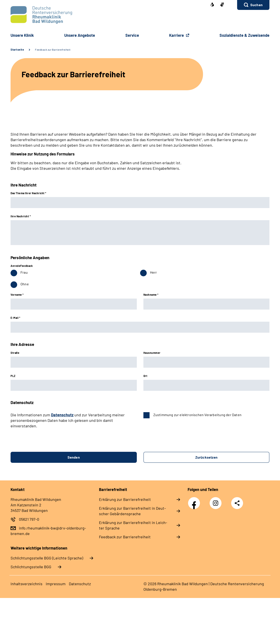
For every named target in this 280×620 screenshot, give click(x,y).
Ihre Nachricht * (21, 216)
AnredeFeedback (22, 265)
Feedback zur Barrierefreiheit (53, 49)
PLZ (13, 375)
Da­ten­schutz (80, 583)
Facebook (195, 500)
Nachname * (151, 294)
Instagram (216, 500)
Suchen (256, 5)
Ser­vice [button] (132, 35)
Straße (15, 352)
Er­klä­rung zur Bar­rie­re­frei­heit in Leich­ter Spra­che (133, 525)
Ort (145, 375)
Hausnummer (152, 352)
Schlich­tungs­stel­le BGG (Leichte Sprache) (47, 557)
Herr (153, 272)
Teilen (237, 503)
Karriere (177, 35)
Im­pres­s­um (56, 583)
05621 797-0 (29, 519)
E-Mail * (15, 317)
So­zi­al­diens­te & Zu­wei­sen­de (244, 35)
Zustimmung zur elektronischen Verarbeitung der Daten (197, 415)
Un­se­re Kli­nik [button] (22, 35)
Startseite (17, 49)
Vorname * (17, 294)
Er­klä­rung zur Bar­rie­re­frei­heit (125, 499)
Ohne (24, 284)
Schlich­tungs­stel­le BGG (31, 566)
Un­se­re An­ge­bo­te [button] (79, 35)
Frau (24, 272)
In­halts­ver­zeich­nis (26, 583)
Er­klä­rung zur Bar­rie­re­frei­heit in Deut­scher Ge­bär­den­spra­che (132, 511)
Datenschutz (62, 414)
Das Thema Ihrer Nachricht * (28, 193)
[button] (253, 5)
